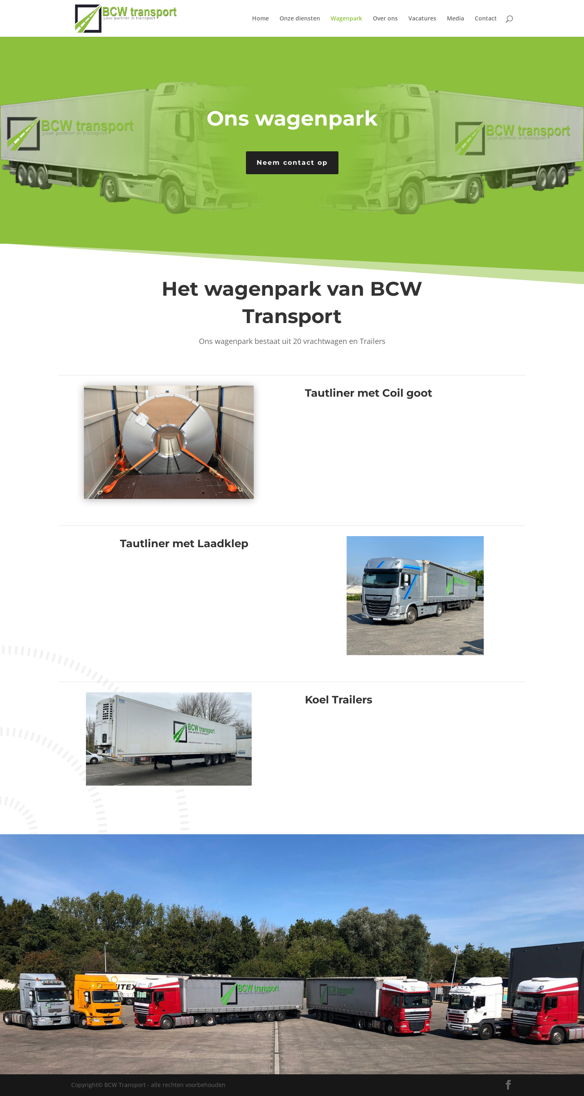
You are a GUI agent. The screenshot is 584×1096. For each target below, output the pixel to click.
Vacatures (422, 19)
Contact (486, 19)
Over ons (385, 19)
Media (455, 19)
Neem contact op (292, 162)
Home (260, 19)
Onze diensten (300, 19)
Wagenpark (346, 19)
